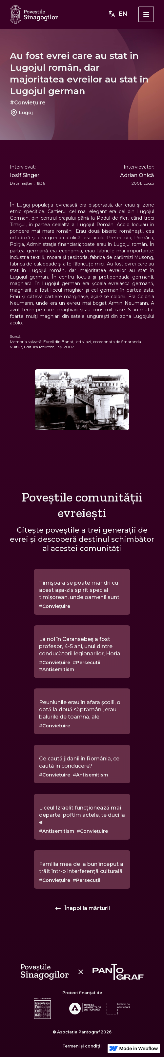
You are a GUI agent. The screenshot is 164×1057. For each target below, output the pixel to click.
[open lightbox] (82, 399)
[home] (34, 14)
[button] (146, 14)
